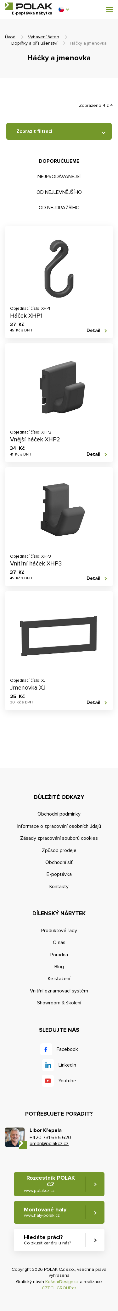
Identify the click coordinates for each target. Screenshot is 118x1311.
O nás (59, 942)
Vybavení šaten (43, 37)
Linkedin (67, 1065)
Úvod (10, 37)
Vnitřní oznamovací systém (59, 991)
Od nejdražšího (59, 208)
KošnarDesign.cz (62, 1281)
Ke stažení (59, 978)
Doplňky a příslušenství (34, 43)
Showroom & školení (59, 1003)
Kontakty (59, 886)
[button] (64, 9)
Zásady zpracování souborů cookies (59, 838)
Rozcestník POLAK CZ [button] (49, 1184)
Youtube (67, 1081)
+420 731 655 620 (50, 1137)
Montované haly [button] (45, 1212)
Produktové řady (59, 930)
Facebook (67, 1049)
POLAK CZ (28, 6)
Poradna (59, 955)
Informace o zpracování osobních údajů (59, 826)
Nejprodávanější (59, 176)
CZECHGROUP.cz (59, 1288)
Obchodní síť (59, 862)
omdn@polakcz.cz (49, 1143)
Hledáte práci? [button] (47, 1240)
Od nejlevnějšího (59, 192)
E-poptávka (59, 874)
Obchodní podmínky (59, 814)
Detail (93, 330)
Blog (59, 967)
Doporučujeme (59, 161)
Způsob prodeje (59, 850)
